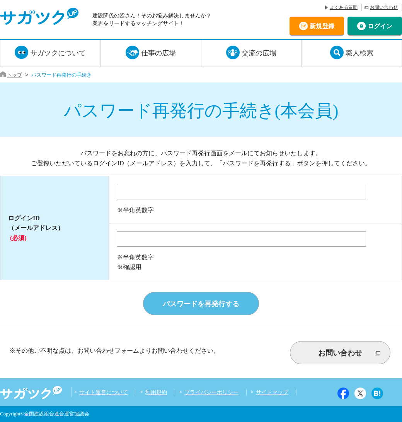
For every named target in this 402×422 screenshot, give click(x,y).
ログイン (380, 25)
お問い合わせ (384, 7)
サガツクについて (58, 53)
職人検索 (359, 53)
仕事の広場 (158, 53)
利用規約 (156, 392)
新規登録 (322, 25)
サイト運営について (103, 392)
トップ (14, 75)
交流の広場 (259, 53)
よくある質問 (344, 7)
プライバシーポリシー (211, 392)
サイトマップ (272, 392)
